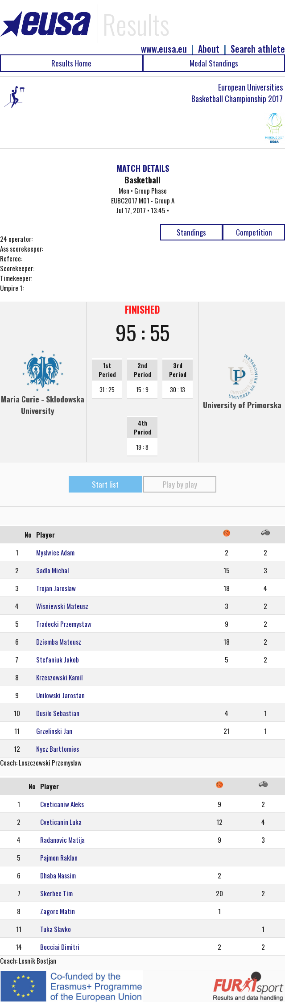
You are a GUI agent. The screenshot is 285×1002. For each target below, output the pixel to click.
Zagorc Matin (57, 911)
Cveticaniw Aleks (62, 804)
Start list (105, 484)
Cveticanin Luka (61, 822)
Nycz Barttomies (57, 749)
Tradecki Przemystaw (63, 624)
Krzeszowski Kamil (59, 677)
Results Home (71, 63)
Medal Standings (214, 63)
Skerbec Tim (56, 893)
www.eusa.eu (164, 48)
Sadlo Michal (52, 570)
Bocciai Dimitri (59, 947)
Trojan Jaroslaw (56, 588)
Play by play (180, 484)
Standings (191, 232)
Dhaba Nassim (58, 875)
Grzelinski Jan (54, 731)
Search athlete (258, 48)
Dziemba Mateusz (58, 641)
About (208, 48)
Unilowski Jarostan (60, 695)
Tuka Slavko (55, 929)
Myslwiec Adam (55, 552)
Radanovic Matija (62, 840)
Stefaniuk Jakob (57, 659)
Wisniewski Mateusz (62, 606)
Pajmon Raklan (59, 857)
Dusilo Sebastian (57, 713)
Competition (254, 232)
